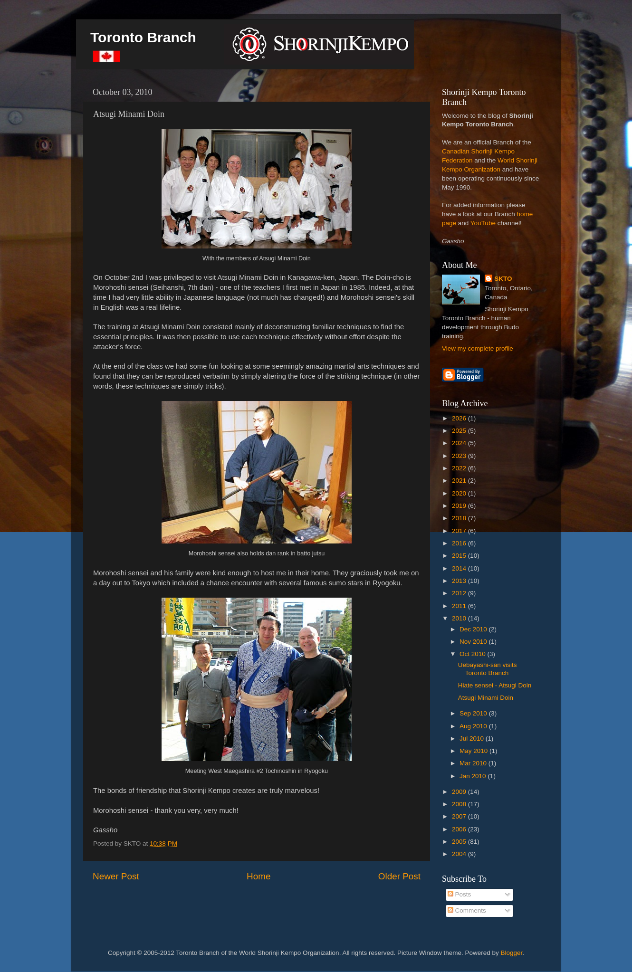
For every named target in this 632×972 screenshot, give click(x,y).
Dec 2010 (474, 629)
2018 (460, 518)
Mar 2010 (474, 763)
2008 (460, 804)
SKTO (503, 278)
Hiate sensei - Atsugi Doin (495, 685)
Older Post (399, 876)
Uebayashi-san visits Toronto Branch (487, 668)
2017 (460, 530)
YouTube (483, 223)
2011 (460, 606)
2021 (460, 480)
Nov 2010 (474, 641)
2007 (460, 816)
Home (258, 876)
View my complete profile (477, 348)
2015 (460, 555)
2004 (460, 854)
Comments (467, 910)
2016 (460, 543)
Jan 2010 (474, 776)
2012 (460, 593)
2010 (460, 618)
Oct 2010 (474, 654)
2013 (460, 580)
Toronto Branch (143, 37)
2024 (460, 443)
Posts (459, 894)
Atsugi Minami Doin (485, 697)
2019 (460, 505)
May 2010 (474, 750)
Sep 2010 (474, 713)
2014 (460, 568)
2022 (460, 468)
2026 (460, 418)
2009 (460, 791)
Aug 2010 (474, 726)
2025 (460, 430)
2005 (460, 841)
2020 (460, 493)
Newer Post (116, 876)
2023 (460, 455)
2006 (460, 829)
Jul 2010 (473, 738)
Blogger (512, 952)
